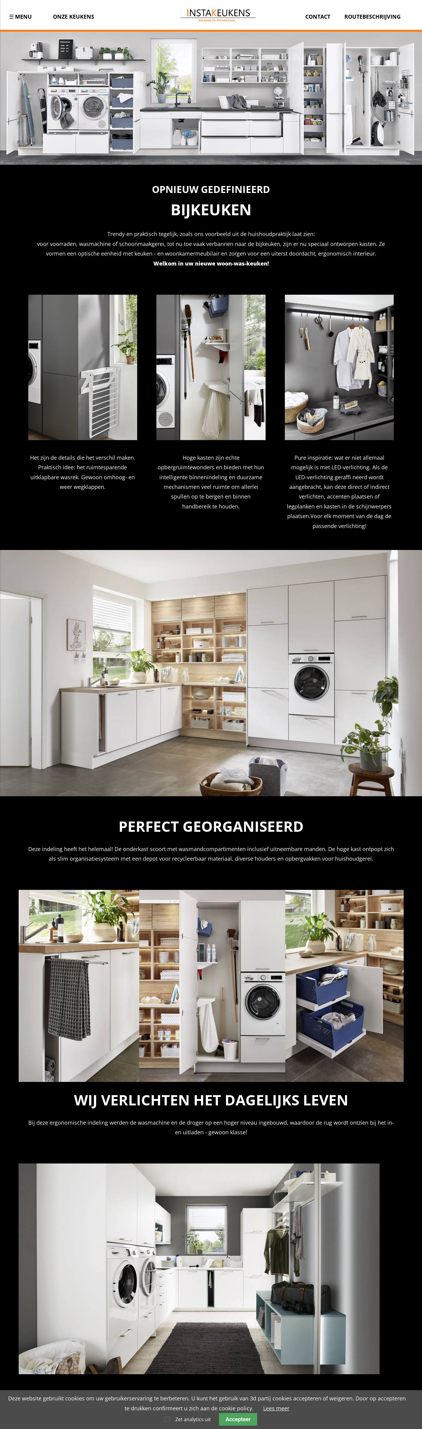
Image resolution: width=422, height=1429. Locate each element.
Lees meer (276, 1408)
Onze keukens (73, 16)
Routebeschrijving (372, 16)
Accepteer (238, 1419)
